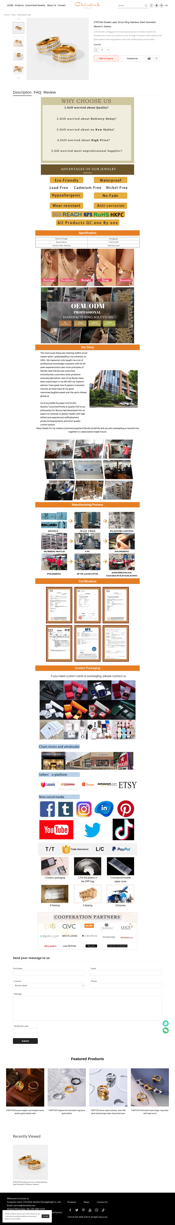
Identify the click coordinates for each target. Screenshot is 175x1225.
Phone (93, 981)
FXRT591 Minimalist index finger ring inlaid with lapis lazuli (149, 1111)
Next (18, 78)
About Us (51, 5)
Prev (18, 19)
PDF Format (149, 58)
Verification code (20, 1026)
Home (7, 14)
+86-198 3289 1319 (35, 1208)
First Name (17, 968)
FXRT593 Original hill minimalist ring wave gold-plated (67, 1111)
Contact (62, 5)
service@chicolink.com (24, 1205)
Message (17, 994)
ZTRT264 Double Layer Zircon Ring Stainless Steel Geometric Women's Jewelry (30, 1183)
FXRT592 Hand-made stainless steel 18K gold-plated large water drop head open (108, 1111)
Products (19, 5)
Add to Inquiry (106, 58)
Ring (13, 14)
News (86, 1202)
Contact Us (132, 58)
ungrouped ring (23, 14)
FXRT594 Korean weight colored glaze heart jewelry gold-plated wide (25, 1111)
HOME (10, 5)
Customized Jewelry (35, 5)
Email (93, 968)
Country (17, 981)
